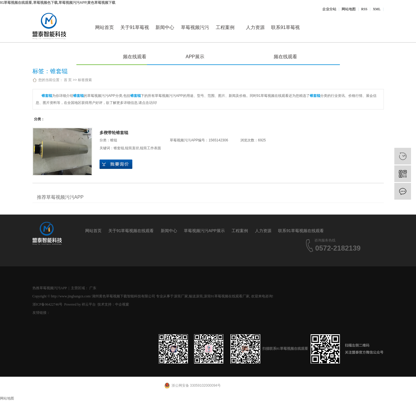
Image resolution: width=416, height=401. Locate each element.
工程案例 (225, 27)
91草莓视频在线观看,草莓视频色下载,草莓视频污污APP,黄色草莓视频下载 (57, 3)
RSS (364, 9)
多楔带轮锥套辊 (114, 132)
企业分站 (329, 9)
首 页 (68, 80)
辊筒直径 (132, 148)
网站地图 (349, 9)
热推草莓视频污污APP (49, 288)
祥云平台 (89, 304)
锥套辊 (119, 148)
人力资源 (255, 27)
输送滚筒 (196, 296)
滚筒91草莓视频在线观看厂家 (226, 296)
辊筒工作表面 (150, 148)
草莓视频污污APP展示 (195, 33)
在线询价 (116, 164)
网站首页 (104, 27)
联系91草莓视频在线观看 (285, 33)
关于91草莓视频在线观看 (134, 33)
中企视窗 (122, 304)
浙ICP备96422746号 (47, 304)
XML (377, 9)
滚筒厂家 (181, 296)
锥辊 (113, 140)
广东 (92, 288)
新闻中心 (164, 27)
